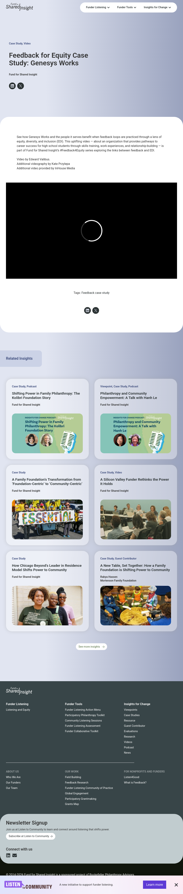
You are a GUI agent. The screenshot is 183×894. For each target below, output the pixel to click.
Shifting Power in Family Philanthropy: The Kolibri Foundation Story (46, 395)
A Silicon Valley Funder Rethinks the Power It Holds (134, 481)
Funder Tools (73, 704)
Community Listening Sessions (83, 720)
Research (129, 736)
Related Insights (19, 358)
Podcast (32, 386)
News (127, 752)
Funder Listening (17, 704)
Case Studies (132, 715)
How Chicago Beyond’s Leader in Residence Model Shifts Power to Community (46, 567)
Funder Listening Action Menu (83, 709)
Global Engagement (76, 793)
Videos (128, 742)
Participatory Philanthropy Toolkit (85, 715)
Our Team (12, 788)
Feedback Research (76, 782)
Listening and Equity (18, 709)
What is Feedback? (135, 782)
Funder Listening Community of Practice (89, 788)
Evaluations (131, 731)
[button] (12, 86)
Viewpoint (106, 386)
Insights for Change (137, 704)
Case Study (15, 43)
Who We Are (13, 777)
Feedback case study (95, 293)
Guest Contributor (125, 558)
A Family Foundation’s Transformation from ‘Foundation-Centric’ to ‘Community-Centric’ (47, 481)
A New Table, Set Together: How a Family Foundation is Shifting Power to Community (135, 567)
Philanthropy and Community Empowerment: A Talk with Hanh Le (128, 395)
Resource (129, 720)
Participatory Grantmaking (80, 798)
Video (27, 43)
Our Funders (13, 782)
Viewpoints (130, 709)
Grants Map (72, 804)
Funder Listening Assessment (83, 725)
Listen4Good (131, 777)
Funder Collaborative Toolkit (81, 731)
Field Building (73, 777)
